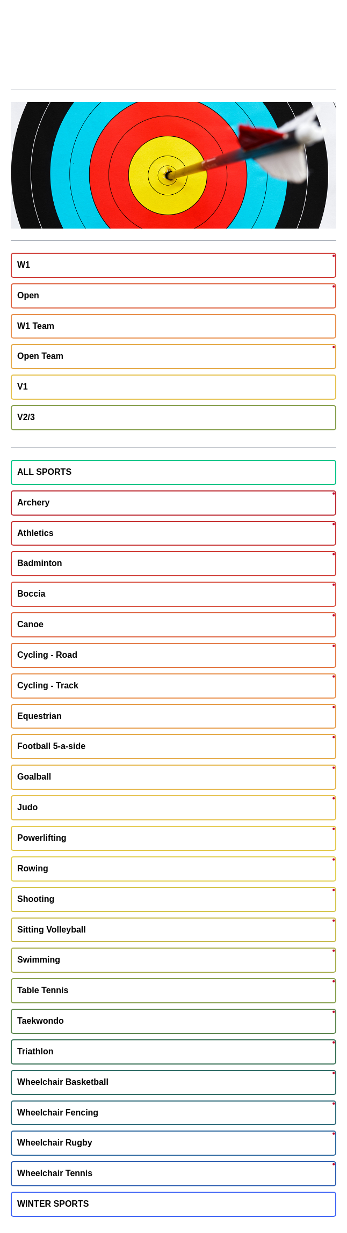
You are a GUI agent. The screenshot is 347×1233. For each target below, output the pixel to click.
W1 (23, 264)
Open (28, 295)
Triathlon (35, 1051)
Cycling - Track (47, 685)
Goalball (34, 776)
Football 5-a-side (51, 746)
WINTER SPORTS (53, 1203)
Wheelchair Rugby (54, 1142)
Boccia (31, 593)
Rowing (32, 868)
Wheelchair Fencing (57, 1112)
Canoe (30, 624)
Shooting (35, 899)
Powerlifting (42, 837)
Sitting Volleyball (51, 929)
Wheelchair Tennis (54, 1173)
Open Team (40, 356)
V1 (22, 386)
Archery (33, 502)
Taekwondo (40, 1020)
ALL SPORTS (44, 471)
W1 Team (35, 326)
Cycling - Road (47, 654)
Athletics (35, 533)
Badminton (39, 563)
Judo (27, 807)
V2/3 (26, 417)
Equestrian (39, 716)
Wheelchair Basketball (63, 1082)
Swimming (38, 959)
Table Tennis (42, 990)
